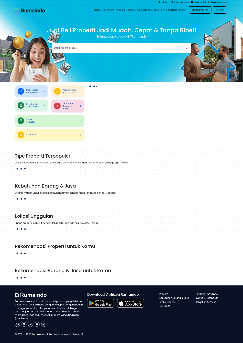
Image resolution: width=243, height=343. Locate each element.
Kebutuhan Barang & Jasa (174, 298)
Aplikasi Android (218, 2)
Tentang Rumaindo (207, 294)
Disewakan (108, 9)
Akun (220, 9)
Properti (163, 294)
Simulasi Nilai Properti (173, 9)
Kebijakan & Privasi (206, 302)
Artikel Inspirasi (180, 2)
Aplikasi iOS (198, 2)
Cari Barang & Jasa (148, 9)
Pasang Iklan (200, 9)
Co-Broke (161, 2)
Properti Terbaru (125, 9)
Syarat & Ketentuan (207, 298)
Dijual (97, 9)
